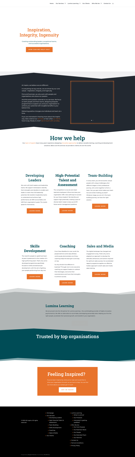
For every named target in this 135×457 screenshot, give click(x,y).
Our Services (60, 3)
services (40, 119)
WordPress (47, 454)
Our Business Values (80, 429)
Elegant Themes (32, 454)
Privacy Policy (75, 445)
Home (52, 3)
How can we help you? (39, 49)
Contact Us (107, 3)
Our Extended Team (80, 435)
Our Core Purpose (79, 427)
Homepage (50, 413)
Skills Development (55, 427)
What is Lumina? (79, 415)
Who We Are (96, 3)
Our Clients (86, 3)
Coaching (52, 430)
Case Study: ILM (92, 93)
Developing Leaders (55, 417)
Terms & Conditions (77, 443)
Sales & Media (53, 433)
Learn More (34, 211)
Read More (92, 112)
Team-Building (53, 425)
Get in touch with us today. (50, 121)
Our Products (78, 417)
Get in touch (67, 395)
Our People (77, 432)
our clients (56, 119)
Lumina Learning (73, 3)
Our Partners (78, 437)
